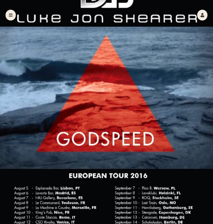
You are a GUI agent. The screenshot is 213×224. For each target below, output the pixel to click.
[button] (202, 15)
